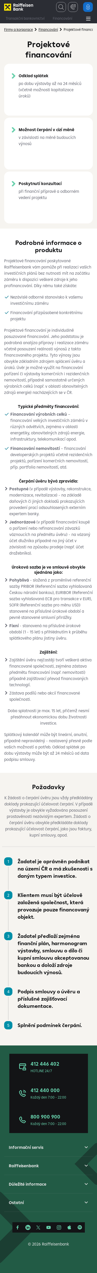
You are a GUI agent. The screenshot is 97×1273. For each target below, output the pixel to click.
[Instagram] (59, 1227)
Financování (62, 18)
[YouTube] (48, 1227)
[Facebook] (17, 1227)
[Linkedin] (28, 1227)
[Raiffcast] (79, 1227)
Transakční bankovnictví (25, 18)
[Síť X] (38, 1227)
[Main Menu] (88, 19)
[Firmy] (18, 7)
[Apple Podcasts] (69, 1227)
